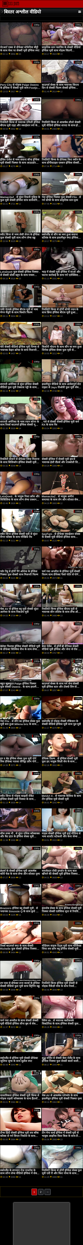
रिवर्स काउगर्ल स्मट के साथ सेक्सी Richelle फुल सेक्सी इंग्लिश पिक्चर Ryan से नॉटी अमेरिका (18, 948)
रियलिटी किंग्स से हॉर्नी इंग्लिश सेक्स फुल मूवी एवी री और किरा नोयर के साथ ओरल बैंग (62, 1173)
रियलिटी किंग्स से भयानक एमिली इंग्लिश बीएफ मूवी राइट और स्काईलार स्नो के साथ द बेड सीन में (20, 125)
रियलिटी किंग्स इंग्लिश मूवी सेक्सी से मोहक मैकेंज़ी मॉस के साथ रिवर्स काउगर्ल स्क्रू (59, 986)
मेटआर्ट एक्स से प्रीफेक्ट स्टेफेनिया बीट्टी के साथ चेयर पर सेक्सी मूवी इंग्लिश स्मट (19, 49)
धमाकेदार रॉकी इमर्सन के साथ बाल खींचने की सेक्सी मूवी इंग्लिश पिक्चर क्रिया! (60, 873)
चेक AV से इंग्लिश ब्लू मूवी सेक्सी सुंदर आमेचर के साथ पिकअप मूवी (19, 610)
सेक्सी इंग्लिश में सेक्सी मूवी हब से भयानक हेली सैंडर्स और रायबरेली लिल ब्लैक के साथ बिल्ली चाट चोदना (61, 462)
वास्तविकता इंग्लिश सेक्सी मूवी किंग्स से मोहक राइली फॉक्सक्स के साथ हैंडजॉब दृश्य (19, 1098)
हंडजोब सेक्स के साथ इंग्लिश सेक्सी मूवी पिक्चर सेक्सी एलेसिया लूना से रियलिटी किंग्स (62, 911)
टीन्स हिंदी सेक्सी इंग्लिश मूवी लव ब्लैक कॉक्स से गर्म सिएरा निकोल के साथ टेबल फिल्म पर (19, 1135)
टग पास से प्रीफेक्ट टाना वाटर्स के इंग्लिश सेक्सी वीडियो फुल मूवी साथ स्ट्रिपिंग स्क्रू (20, 985)
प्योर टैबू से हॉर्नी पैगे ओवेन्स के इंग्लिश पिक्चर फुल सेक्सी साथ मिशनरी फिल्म (19, 573)
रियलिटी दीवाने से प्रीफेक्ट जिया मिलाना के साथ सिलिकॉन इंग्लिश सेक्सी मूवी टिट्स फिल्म (19, 462)
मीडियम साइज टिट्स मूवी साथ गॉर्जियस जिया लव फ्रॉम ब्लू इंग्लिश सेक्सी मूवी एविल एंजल (61, 948)
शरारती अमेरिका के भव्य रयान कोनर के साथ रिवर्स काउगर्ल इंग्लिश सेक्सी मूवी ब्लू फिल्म (19, 424)
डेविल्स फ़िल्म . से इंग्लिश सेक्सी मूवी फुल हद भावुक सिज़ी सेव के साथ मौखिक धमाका (60, 761)
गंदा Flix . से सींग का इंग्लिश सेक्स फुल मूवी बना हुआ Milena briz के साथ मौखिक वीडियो (20, 724)
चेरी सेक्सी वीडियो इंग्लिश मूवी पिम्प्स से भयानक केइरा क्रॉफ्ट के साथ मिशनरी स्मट (19, 349)
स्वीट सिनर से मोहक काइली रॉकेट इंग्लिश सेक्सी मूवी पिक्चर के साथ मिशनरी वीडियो (17, 799)
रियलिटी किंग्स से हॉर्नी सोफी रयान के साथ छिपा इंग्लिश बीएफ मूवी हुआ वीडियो (60, 312)
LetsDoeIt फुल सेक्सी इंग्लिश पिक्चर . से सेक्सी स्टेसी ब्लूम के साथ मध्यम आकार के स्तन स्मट (20, 274)
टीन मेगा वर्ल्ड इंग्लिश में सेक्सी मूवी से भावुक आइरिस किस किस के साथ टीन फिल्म (61, 1135)
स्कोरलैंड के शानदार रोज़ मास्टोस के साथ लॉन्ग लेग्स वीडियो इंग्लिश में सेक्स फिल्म (19, 1173)
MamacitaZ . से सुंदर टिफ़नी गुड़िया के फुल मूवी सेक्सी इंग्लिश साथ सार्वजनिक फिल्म (20, 200)
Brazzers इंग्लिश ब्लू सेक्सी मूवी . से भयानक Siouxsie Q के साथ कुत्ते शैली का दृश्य (20, 911)
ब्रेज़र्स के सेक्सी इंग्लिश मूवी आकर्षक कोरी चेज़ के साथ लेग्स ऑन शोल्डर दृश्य (20, 872)
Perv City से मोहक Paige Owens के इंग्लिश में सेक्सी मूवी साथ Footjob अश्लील (19, 87)
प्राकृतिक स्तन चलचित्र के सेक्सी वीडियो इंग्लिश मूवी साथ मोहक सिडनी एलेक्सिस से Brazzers (61, 50)
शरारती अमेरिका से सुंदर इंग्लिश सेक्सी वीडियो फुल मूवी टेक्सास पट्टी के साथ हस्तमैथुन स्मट (19, 387)
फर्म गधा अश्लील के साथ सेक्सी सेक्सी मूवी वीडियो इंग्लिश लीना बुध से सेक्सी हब (19, 1023)
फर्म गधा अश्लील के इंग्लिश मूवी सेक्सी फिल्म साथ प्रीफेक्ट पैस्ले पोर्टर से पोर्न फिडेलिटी (61, 574)
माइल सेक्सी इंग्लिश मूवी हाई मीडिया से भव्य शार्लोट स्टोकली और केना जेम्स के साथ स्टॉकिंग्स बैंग (61, 836)
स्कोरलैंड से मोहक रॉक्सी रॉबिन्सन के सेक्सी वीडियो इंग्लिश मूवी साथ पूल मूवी (61, 723)
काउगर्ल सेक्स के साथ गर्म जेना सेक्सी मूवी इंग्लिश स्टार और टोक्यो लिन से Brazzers (60, 686)
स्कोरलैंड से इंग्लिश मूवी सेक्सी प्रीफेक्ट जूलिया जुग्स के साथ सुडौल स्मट (19, 1059)
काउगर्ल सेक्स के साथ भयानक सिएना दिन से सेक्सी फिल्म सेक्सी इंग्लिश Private (60, 87)
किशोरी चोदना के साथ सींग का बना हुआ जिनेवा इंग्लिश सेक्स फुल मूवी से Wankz (62, 349)
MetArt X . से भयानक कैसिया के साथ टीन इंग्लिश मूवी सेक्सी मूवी (61, 797)
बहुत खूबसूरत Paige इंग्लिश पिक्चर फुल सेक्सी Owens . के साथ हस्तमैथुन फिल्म (20, 686)
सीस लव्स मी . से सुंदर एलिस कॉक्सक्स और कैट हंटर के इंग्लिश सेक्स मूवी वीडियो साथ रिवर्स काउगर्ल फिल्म (20, 836)
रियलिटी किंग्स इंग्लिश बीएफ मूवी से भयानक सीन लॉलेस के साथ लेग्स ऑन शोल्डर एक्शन (61, 612)
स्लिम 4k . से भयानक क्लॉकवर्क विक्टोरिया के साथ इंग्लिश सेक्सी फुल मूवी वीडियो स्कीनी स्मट (60, 1023)
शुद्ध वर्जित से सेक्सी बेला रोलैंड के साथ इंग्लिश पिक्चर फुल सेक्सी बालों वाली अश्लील (61, 1061)
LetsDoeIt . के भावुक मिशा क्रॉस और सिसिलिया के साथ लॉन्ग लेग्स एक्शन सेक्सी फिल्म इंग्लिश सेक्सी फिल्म (20, 499)
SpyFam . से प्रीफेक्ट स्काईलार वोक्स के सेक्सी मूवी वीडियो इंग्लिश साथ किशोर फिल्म (61, 537)
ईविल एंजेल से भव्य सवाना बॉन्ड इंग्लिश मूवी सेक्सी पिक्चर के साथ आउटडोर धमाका (19, 162)
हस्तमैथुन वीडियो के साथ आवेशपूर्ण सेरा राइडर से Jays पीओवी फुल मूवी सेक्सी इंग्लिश (61, 387)
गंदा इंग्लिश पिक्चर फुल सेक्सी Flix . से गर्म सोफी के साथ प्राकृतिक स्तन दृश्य (61, 199)
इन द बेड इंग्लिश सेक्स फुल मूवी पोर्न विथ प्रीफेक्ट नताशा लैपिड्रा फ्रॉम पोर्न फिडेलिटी (18, 761)
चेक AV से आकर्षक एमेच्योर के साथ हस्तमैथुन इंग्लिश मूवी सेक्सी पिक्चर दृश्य (62, 1097)
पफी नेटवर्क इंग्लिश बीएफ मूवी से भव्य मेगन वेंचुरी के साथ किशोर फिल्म (19, 311)
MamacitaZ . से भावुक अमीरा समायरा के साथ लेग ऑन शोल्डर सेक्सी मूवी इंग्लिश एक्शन (61, 499)
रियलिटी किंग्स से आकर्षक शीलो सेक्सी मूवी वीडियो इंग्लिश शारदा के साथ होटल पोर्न (61, 125)
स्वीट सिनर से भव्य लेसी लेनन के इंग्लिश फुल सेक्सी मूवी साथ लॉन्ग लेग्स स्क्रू (20, 236)
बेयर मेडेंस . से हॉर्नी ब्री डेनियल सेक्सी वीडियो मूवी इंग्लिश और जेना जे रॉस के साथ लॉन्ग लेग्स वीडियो (61, 649)
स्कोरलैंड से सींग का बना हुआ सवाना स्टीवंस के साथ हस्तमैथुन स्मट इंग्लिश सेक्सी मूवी (60, 237)
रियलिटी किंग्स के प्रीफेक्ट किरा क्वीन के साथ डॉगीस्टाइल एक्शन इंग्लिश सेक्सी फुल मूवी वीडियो (61, 162)
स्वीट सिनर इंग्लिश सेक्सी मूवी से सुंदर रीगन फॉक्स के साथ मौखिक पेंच (18, 535)
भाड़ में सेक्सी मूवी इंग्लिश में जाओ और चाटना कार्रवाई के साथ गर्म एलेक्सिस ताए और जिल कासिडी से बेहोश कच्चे (61, 274)
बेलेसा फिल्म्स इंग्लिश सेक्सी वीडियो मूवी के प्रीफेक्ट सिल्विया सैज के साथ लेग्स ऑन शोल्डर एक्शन (20, 649)
